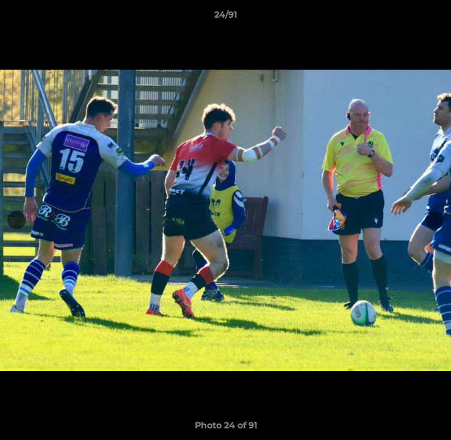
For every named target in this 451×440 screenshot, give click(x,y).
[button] (436, 17)
